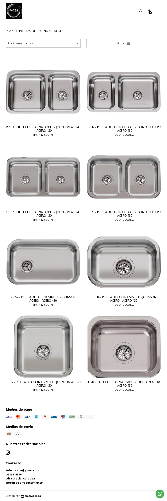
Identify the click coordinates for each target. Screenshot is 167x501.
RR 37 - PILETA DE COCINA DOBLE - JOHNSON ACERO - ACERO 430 (124, 129)
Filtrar (123, 43)
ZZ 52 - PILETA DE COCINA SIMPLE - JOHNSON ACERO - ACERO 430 (43, 299)
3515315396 (13, 474)
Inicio (10, 31)
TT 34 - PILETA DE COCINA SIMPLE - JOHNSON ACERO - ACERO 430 (123, 299)
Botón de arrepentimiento (24, 482)
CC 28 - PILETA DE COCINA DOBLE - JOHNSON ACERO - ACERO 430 (124, 214)
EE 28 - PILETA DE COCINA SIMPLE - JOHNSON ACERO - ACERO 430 (123, 384)
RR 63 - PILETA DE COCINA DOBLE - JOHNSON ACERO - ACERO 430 (43, 129)
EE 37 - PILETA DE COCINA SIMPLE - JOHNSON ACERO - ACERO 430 (43, 384)
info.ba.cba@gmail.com (22, 470)
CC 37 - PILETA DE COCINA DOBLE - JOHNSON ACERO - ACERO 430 (43, 214)
